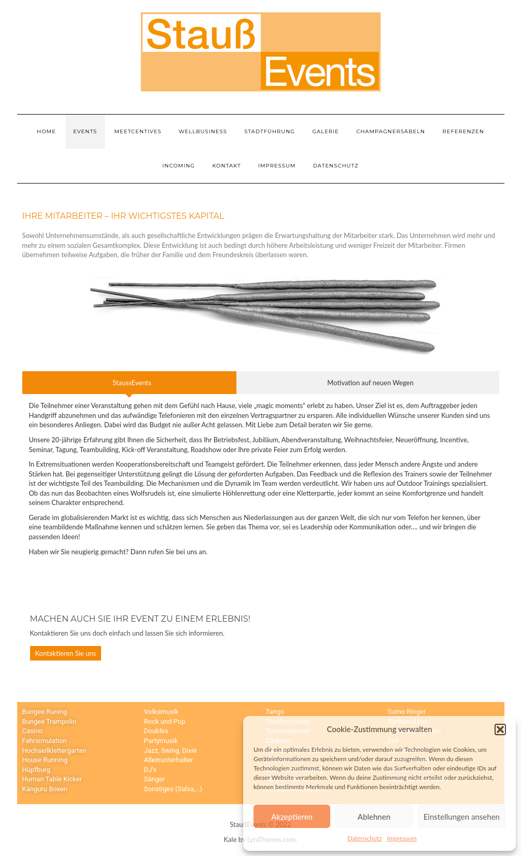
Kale (230, 839)
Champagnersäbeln (390, 131)
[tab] (129, 383)
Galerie (325, 131)
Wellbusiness (203, 131)
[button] (500, 729)
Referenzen (463, 131)
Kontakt (226, 165)
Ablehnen (374, 816)
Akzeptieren (292, 816)
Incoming (178, 165)
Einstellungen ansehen (462, 816)
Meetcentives (138, 131)
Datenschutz (364, 838)
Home (46, 131)
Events (85, 131)
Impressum (401, 838)
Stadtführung (269, 131)
